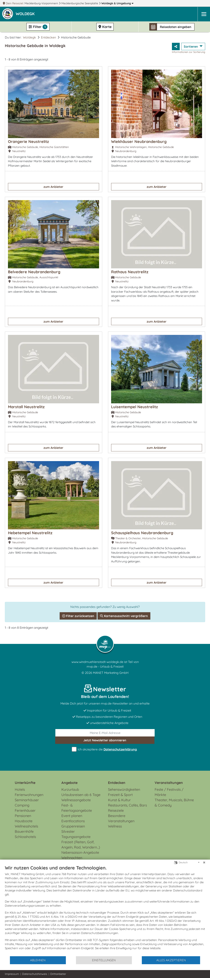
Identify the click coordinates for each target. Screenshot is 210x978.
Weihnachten (71, 857)
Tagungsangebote (76, 836)
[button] (26, 14)
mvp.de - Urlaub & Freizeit (105, 666)
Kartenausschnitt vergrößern (124, 616)
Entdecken (48, 37)
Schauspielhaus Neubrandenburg (142, 532)
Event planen (71, 815)
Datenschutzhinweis (34, 974)
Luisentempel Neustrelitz (134, 406)
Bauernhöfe (24, 831)
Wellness (115, 826)
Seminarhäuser (27, 800)
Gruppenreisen (73, 826)
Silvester (68, 831)
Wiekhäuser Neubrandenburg (139, 141)
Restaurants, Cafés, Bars (127, 805)
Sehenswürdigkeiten (124, 789)
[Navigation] (204, 14)
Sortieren (191, 46)
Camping (22, 805)
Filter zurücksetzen (78, 616)
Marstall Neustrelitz (26, 406)
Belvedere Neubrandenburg (34, 271)
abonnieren (104, 740)
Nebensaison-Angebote (80, 852)
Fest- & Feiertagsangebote (76, 808)
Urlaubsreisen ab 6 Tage (80, 794)
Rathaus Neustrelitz (129, 271)
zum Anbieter (53, 187)
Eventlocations (73, 821)
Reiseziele (116, 810)
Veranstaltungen (169, 782)
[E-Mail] (105, 732)
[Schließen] (204, 862)
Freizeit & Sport (120, 794)
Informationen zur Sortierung (188, 51)
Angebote (69, 782)
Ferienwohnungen (29, 794)
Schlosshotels (25, 836)
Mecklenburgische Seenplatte (80, 3)
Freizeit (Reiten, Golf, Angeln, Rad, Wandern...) (80, 844)
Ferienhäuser (25, 810)
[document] (105, 910)
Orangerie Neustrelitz (28, 141)
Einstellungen (104, 960)
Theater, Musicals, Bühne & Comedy (174, 802)
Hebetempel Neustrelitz (30, 532)
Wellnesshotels (26, 826)
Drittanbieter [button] (58, 974)
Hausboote (23, 821)
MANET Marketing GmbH (111, 673)
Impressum (12, 974)
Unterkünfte (25, 782)
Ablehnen (37, 960)
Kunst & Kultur (119, 800)
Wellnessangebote (76, 800)
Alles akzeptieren (171, 960)
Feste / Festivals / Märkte (169, 792)
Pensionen (23, 815)
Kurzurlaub (70, 789)
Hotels (20, 789)
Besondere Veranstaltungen (121, 818)
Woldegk (117, 3)
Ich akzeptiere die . (105, 749)
